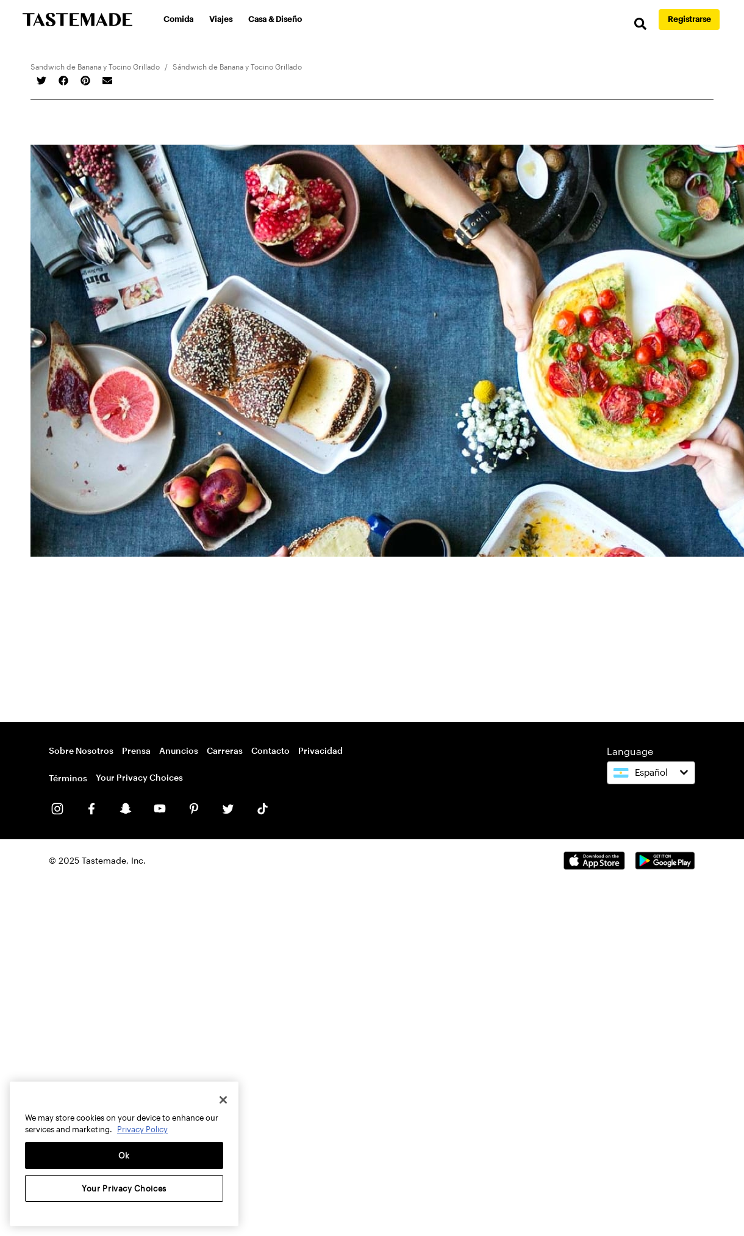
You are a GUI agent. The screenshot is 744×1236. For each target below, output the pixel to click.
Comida (178, 19)
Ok (124, 1155)
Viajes (220, 19)
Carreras (225, 750)
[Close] (223, 1099)
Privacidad (320, 750)
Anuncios (178, 750)
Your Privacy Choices (139, 777)
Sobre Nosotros (81, 750)
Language (630, 751)
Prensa (136, 750)
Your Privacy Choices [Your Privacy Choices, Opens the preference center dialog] (124, 1188)
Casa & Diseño (275, 19)
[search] (640, 24)
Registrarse (689, 19)
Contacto (270, 750)
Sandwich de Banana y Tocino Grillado (95, 66)
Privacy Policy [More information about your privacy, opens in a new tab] (142, 1129)
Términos (68, 778)
